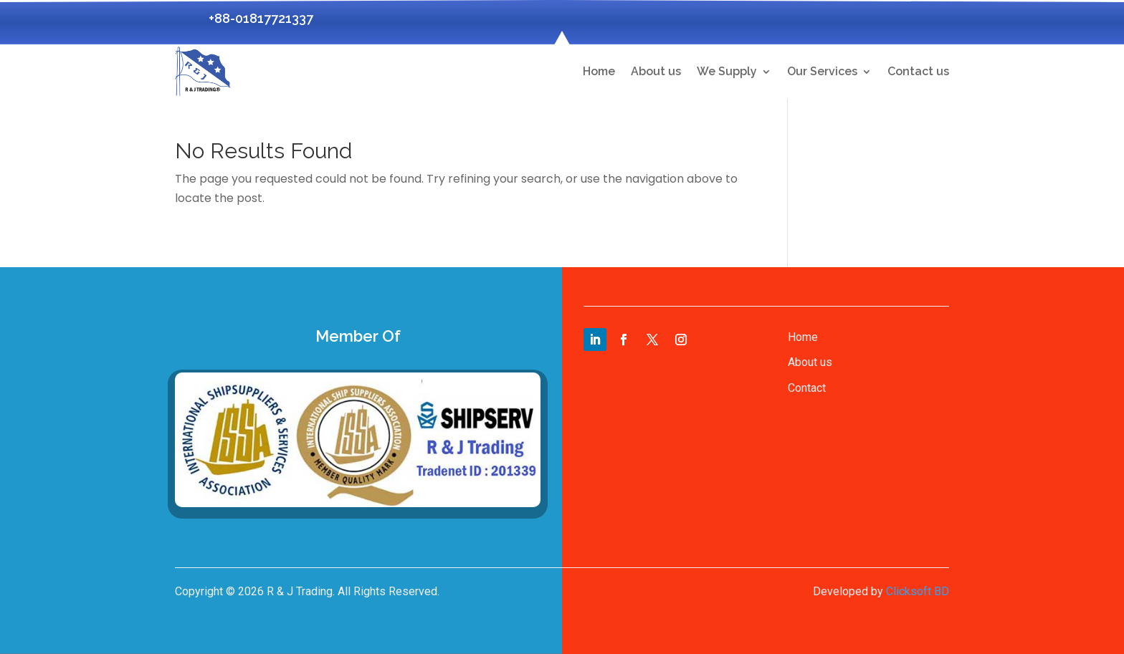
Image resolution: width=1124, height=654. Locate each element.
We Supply (727, 71)
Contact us (918, 71)
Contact (807, 388)
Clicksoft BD (917, 591)
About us (656, 71)
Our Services (822, 71)
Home (599, 71)
